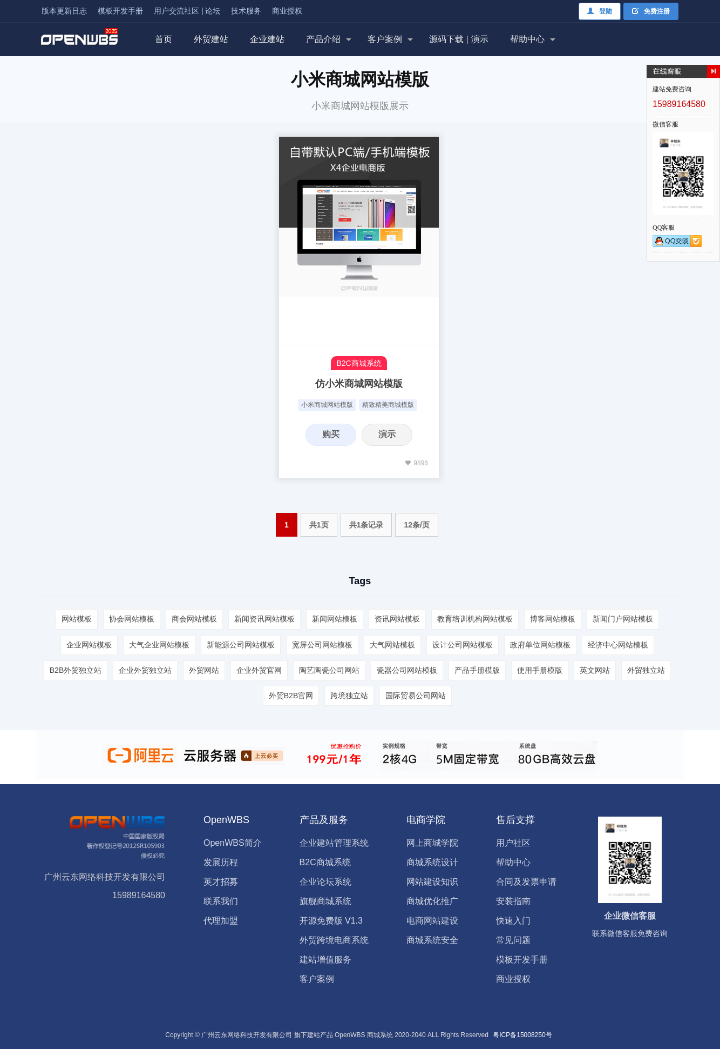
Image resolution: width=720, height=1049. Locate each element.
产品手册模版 (477, 670)
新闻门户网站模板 (623, 618)
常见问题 (513, 940)
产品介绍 (323, 39)
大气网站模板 (392, 644)
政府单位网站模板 (540, 644)
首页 (163, 39)
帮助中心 (527, 39)
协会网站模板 (131, 618)
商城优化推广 (432, 901)
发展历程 (220, 862)
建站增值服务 (325, 959)
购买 (330, 434)
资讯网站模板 (397, 618)
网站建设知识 (432, 881)
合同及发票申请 (526, 881)
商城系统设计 (432, 862)
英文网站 (595, 670)
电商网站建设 (432, 920)
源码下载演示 (458, 39)
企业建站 (267, 39)
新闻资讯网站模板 (264, 618)
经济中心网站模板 (618, 644)
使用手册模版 (539, 670)
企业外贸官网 (259, 670)
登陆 (599, 11)
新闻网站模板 (334, 618)
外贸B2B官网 (291, 695)
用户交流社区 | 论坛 (187, 10)
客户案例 (385, 39)
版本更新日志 (64, 10)
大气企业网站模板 (159, 644)
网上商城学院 (432, 842)
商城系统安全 (432, 940)
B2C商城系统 (358, 363)
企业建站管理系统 (334, 842)
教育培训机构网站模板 (475, 618)
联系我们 (220, 901)
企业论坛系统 (325, 881)
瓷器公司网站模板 (407, 670)
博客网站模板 (552, 618)
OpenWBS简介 (232, 842)
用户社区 (513, 842)
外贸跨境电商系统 (334, 940)
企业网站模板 (89, 644)
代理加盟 (220, 920)
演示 (387, 434)
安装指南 (513, 901)
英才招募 (220, 881)
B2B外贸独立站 (75, 670)
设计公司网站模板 (462, 644)
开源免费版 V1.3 (331, 920)
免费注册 (651, 11)
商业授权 (287, 10)
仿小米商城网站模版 (359, 383)
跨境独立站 (349, 695)
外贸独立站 (646, 670)
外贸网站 (204, 670)
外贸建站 (211, 39)
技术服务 (246, 10)
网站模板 (77, 618)
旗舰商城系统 (325, 901)
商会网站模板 (194, 618)
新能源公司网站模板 (241, 644)
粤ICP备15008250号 (522, 1035)
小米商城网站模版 (327, 405)
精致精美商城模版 (388, 405)
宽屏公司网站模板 (322, 644)
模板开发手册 (120, 10)
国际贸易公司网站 (415, 695)
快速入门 (513, 920)
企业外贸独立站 (145, 670)
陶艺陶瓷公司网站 (329, 670)
